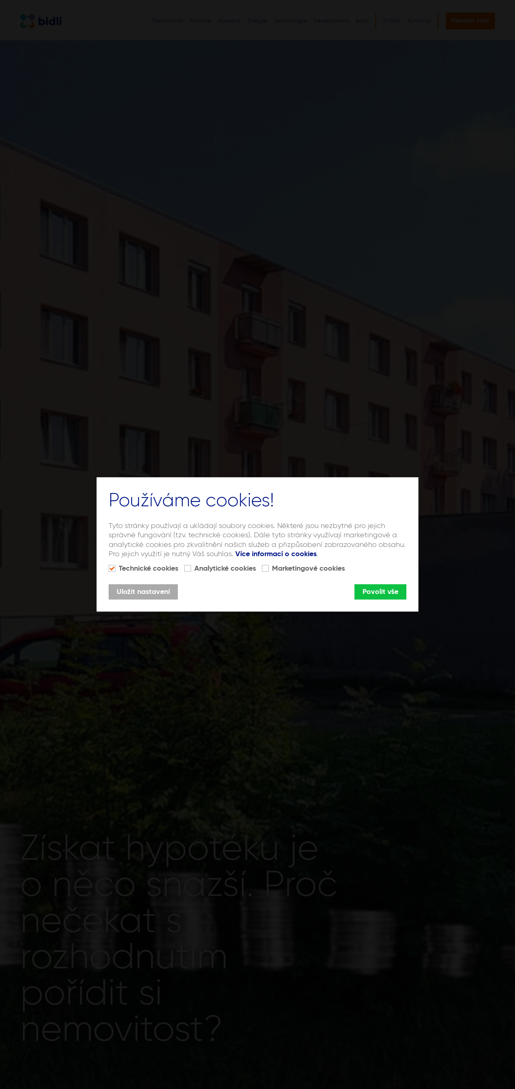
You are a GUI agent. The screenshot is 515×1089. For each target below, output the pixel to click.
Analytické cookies (225, 568)
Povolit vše (380, 592)
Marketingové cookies (308, 568)
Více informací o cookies (276, 554)
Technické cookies (148, 568)
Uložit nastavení (143, 592)
